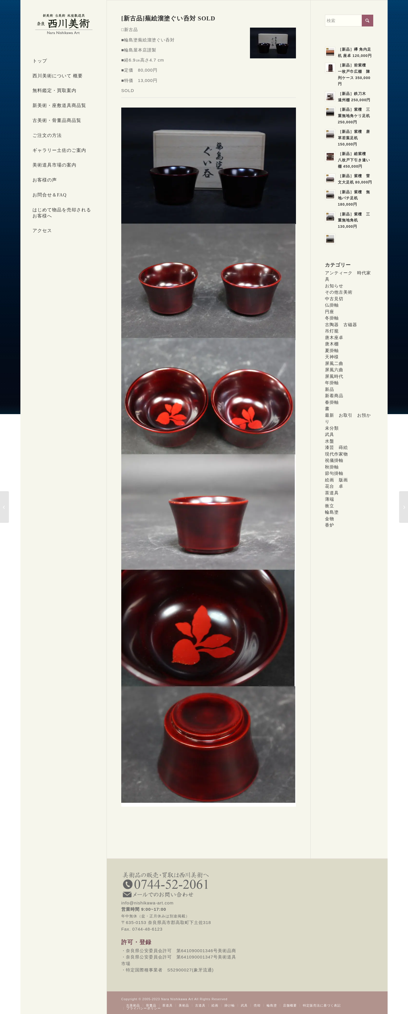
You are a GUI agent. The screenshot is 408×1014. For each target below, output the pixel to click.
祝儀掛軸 (334, 460)
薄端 (329, 499)
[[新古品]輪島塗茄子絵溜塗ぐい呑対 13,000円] (403, 507)
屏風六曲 (334, 369)
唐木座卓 (334, 337)
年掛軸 (332, 382)
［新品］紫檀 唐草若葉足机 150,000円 (354, 137)
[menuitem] (63, 61)
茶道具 (332, 492)
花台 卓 (334, 486)
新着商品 (334, 395)
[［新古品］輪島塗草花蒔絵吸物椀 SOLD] (4, 507)
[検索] (349, 20)
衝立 (329, 505)
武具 (329, 434)
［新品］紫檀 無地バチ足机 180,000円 (354, 198)
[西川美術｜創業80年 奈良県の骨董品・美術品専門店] (63, 24)
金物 (329, 518)
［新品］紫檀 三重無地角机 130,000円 (354, 220)
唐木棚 (332, 343)
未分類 (332, 428)
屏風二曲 (334, 363)
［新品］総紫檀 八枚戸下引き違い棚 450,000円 (354, 160)
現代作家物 (336, 453)
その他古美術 (339, 292)
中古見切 (334, 298)
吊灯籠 (332, 330)
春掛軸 (332, 402)
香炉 (329, 525)
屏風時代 (334, 376)
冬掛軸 (332, 317)
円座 (329, 311)
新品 (329, 389)
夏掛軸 (332, 350)
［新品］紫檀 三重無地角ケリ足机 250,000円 (354, 115)
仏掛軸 (332, 305)
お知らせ (334, 285)
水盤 (329, 441)
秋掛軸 (332, 466)
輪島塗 (332, 512)
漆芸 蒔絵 (336, 447)
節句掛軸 (334, 473)
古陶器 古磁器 (341, 324)
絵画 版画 (336, 479)
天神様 (332, 356)
